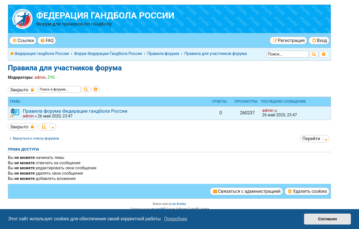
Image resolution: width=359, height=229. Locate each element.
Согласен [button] (327, 219)
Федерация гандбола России (105, 15)
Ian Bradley (179, 203)
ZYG (51, 77)
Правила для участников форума (65, 68)
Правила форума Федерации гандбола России (75, 111)
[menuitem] (47, 40)
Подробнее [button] (175, 218)
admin (40, 77)
